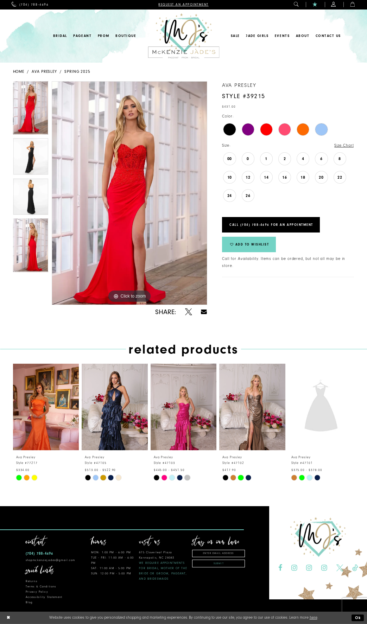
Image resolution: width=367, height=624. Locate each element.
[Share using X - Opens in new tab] (188, 312)
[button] (296, 4)
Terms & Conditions (41, 586)
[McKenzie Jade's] (183, 36)
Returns (31, 581)
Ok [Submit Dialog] (358, 618)
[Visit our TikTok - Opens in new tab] (355, 568)
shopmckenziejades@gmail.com (50, 560)
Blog (29, 602)
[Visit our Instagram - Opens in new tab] (294, 568)
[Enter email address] (218, 553)
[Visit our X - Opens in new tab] (339, 568)
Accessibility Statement (44, 597)
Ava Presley (44, 71)
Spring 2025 (77, 71)
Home (19, 71)
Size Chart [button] (344, 145)
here (313, 617)
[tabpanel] (31, 109)
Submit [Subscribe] (219, 563)
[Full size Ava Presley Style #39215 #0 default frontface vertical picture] (129, 193)
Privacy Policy (37, 591)
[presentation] (46, 407)
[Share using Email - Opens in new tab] (204, 311)
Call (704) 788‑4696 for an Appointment (271, 225)
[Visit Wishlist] (315, 4)
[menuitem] (30, 4)
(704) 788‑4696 (39, 553)
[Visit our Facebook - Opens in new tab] (280, 568)
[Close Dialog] (8, 618)
